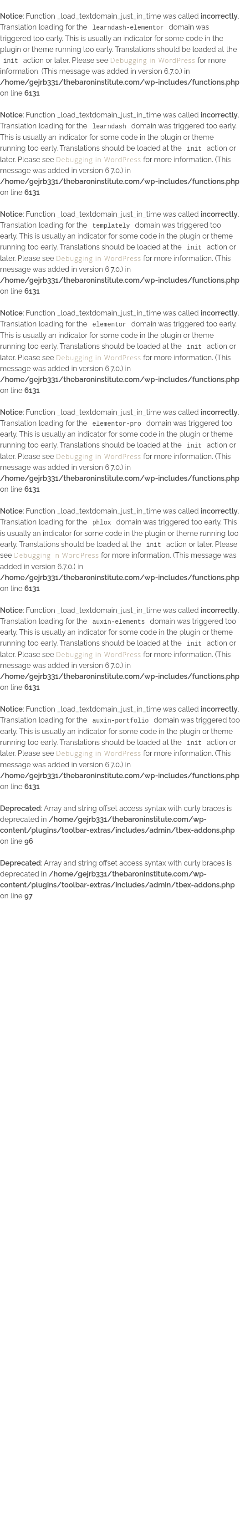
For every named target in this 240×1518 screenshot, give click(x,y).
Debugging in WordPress (152, 61)
